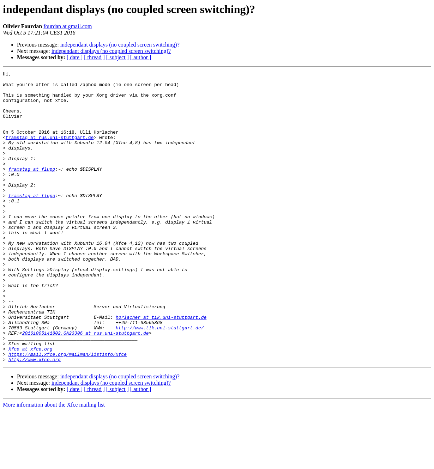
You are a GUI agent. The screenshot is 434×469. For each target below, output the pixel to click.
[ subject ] (117, 57)
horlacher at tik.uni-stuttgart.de (161, 367)
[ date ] (75, 57)
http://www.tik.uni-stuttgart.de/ (160, 379)
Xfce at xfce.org (30, 405)
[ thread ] (94, 57)
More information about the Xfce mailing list (54, 463)
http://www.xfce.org (34, 417)
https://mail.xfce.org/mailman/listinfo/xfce (67, 411)
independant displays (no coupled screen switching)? (120, 45)
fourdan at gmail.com (67, 26)
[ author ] (140, 57)
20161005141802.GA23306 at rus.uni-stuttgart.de (85, 386)
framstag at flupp (31, 189)
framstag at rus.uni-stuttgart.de (50, 151)
